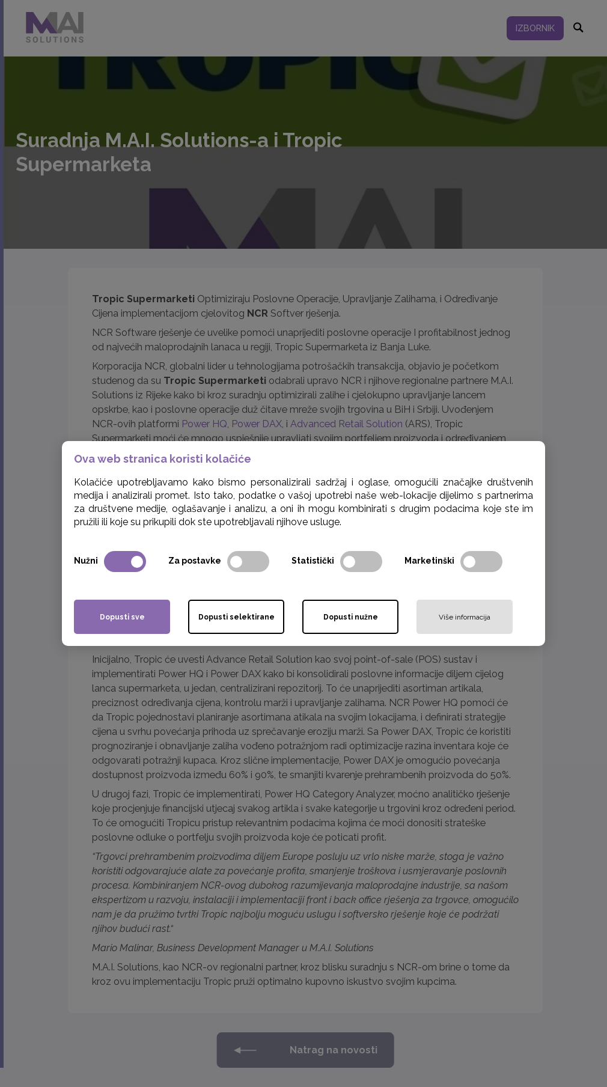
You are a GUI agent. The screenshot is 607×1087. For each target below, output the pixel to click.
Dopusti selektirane (236, 617)
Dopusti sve (122, 617)
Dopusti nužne (350, 617)
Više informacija (464, 617)
